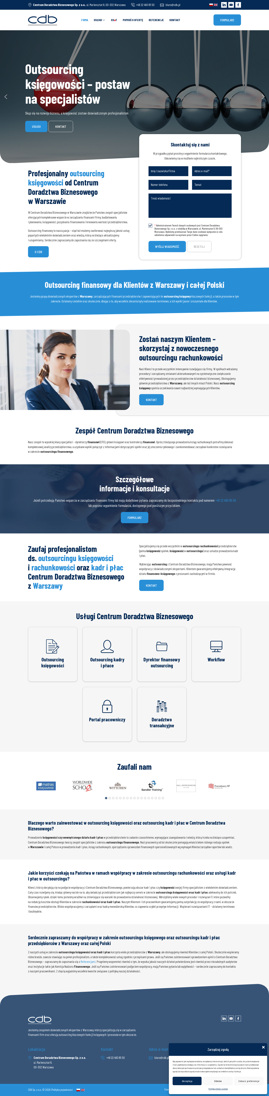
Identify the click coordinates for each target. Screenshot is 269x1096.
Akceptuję (187, 1081)
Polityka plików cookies (218, 1088)
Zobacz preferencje (248, 1081)
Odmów (218, 1081)
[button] (263, 1047)
